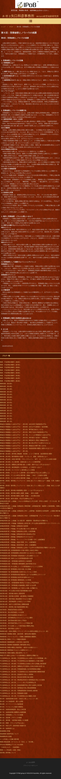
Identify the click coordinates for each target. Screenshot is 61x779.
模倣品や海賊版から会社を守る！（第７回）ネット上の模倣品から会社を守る (25, 435)
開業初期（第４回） (6, 413)
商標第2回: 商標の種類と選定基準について (14, 653)
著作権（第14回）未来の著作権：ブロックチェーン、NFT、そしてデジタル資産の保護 (28, 459)
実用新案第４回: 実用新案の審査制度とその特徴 (15, 580)
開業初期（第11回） (6, 394)
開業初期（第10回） (6, 397)
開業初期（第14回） (6, 386)
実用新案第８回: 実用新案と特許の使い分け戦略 (15, 569)
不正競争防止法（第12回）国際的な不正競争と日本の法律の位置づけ (22, 666)
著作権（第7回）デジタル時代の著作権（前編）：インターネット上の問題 (24, 478)
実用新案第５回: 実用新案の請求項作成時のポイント (17, 577)
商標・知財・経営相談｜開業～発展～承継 (27, 4)
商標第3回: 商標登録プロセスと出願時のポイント (16, 650)
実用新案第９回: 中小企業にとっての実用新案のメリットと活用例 (21, 566)
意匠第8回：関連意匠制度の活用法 (11, 610)
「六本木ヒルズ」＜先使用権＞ (10, 747)
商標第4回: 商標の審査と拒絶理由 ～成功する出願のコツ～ (19, 647)
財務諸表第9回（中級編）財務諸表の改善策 (14, 526)
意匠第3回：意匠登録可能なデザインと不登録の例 (16, 623)
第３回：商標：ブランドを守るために (12, 723)
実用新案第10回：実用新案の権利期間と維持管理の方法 (18, 564)
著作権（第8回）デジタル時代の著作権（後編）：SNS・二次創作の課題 (23, 475)
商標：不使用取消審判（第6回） (10, 367)
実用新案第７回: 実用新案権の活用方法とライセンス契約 (18, 572)
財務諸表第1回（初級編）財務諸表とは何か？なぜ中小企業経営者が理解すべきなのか (28, 547)
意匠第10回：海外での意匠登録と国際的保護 (14, 604)
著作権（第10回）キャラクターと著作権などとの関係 (17, 470)
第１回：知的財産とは (7, 728)
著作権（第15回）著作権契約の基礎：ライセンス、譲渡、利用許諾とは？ (24, 456)
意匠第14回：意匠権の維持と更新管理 (12, 593)
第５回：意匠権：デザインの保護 (11, 717)
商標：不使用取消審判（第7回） (10, 365)
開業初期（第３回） (6, 416)
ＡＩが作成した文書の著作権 (9, 739)
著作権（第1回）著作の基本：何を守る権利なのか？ (17, 498)
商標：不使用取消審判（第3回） (10, 375)
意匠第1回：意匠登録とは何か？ (10, 628)
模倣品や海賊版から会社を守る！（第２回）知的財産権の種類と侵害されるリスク (26, 448)
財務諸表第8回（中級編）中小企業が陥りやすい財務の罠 (18, 529)
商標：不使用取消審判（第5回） (10, 370)
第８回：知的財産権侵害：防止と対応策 (13, 709)
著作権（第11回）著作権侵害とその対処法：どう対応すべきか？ (21, 467)
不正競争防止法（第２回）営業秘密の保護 (13, 693)
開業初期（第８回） (6, 402)
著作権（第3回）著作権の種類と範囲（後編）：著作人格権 (19, 493)
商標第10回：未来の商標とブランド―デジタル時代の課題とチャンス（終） (24, 631)
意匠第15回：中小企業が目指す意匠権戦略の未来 (16, 591)
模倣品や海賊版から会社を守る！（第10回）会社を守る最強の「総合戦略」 (24, 427)
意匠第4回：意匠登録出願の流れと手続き (13, 620)
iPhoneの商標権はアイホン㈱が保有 (11, 744)
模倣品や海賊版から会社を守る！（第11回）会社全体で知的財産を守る (23, 424)
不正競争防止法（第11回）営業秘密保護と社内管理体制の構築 (20, 669)
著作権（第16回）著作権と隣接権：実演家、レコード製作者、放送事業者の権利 (26, 454)
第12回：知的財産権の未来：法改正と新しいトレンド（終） (19, 698)
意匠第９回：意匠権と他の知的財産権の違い (14, 607)
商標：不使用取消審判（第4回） (10, 373)
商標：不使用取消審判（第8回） (10, 362)
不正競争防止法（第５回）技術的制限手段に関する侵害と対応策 (21, 685)
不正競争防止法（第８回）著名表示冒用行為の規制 (16, 677)
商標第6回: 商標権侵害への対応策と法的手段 (14, 642)
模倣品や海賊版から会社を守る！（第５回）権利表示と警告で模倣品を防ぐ (24, 440)
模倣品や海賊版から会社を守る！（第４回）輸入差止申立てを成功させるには (25, 443)
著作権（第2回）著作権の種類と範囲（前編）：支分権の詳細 (20, 496)
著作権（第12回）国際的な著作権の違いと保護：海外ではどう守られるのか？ (25, 464)
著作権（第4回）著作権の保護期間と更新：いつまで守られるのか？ (22, 490)
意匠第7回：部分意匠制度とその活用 (12, 612)
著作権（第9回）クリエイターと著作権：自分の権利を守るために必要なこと (25, 473)
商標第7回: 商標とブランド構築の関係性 (13, 639)
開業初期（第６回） (6, 408)
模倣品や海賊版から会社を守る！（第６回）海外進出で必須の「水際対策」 (24, 437)
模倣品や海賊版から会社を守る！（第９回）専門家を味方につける (21, 429)
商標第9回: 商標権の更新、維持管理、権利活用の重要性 (18, 634)
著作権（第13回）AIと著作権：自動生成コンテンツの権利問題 (20, 462)
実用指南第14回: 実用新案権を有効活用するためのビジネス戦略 (20, 553)
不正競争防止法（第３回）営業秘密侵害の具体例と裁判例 (18, 690)
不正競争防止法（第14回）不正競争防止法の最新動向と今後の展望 (21, 661)
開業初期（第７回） (6, 405)
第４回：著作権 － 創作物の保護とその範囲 (14, 720)
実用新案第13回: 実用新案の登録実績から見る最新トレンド (19, 556)
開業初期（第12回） (6, 392)
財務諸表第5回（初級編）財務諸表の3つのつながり (16, 537)
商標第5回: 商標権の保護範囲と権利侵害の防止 (15, 645)
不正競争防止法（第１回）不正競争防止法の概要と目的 (18, 696)
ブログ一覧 (6, 356)
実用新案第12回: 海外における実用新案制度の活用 (16, 558)
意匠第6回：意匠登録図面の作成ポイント (13, 615)
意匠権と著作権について (8, 752)
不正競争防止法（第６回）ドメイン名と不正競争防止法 (18, 682)
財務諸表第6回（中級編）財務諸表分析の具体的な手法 (17, 534)
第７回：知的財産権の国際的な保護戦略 (13, 712)
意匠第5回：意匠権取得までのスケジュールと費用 (16, 618)
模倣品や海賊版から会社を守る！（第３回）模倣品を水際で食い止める (23, 446)
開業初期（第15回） (6, 383)
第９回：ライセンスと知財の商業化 (11, 707)
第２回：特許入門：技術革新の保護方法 (13, 725)
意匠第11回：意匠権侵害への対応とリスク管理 (15, 601)
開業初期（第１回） (6, 421)
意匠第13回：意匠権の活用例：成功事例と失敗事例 (16, 596)
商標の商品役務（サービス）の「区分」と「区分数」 (17, 742)
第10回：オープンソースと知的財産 (11, 704)
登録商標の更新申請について (9, 734)
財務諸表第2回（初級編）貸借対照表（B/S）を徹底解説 (18, 545)
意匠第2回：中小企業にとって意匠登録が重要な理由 (17, 626)
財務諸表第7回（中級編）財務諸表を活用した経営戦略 (17, 531)
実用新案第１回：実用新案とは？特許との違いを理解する (18, 588)
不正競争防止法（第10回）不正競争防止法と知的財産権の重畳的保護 (22, 672)
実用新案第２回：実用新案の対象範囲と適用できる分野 (18, 585)
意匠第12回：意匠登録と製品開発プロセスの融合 (16, 599)
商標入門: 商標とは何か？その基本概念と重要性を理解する (19, 655)
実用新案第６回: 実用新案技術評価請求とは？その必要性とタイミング (22, 574)
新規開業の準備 (5, 731)
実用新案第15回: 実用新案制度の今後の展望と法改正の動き (19, 550)
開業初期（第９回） (6, 400)
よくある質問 (30, 762)
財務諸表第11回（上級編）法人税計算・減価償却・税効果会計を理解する (24, 520)
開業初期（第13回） (6, 389)
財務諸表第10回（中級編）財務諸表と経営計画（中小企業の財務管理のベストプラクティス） (30, 523)
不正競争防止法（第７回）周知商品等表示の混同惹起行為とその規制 (22, 680)
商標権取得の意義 (6, 736)
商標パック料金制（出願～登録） (11, 750)
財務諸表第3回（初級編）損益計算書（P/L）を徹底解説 (18, 542)
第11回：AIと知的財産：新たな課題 (11, 701)
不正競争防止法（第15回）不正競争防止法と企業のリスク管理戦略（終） (24, 658)
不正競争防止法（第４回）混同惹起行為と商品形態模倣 (18, 688)
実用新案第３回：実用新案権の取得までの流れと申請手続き (19, 583)
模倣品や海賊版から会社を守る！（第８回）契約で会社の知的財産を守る (24, 432)
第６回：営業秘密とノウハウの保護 (11, 715)
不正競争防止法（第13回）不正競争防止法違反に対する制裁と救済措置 (23, 663)
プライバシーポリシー (30, 765)
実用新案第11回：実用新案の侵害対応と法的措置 (16, 561)
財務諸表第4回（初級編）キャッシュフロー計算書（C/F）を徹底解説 (22, 539)
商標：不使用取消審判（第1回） (10, 381)
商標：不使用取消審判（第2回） (10, 378)
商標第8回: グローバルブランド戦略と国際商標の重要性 (18, 636)
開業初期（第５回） (6, 410)
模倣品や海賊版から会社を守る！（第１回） (14, 451)
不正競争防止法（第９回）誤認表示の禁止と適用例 (16, 674)
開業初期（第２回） (6, 419)
